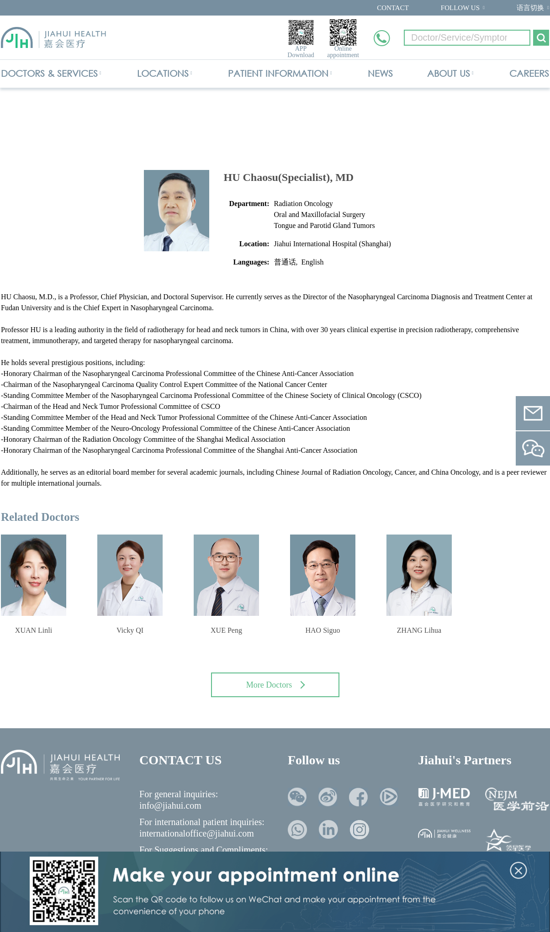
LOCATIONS (163, 73)
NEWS (380, 73)
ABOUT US (448, 73)
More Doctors (275, 684)
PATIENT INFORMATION (278, 73)
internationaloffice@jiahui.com (196, 833)
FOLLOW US (460, 7)
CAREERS (529, 73)
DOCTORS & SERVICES (49, 73)
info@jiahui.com (170, 805)
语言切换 (530, 7)
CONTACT (393, 7)
